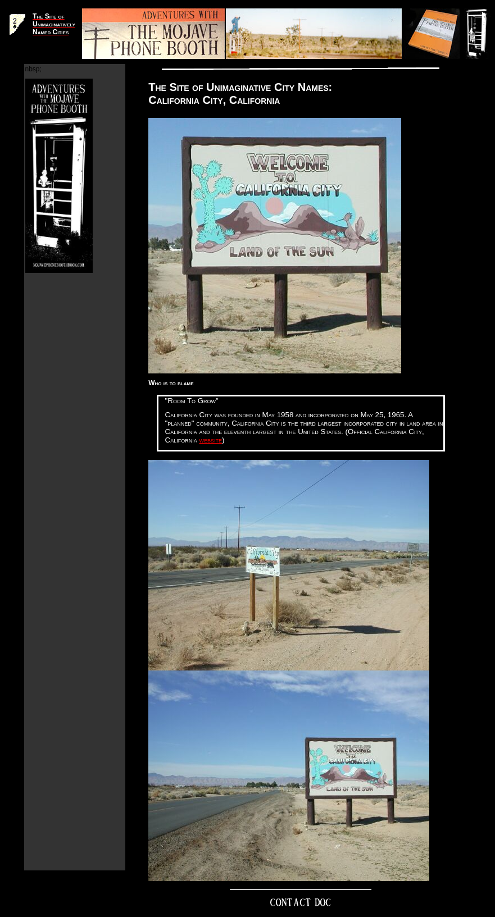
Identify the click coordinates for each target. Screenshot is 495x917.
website (210, 440)
